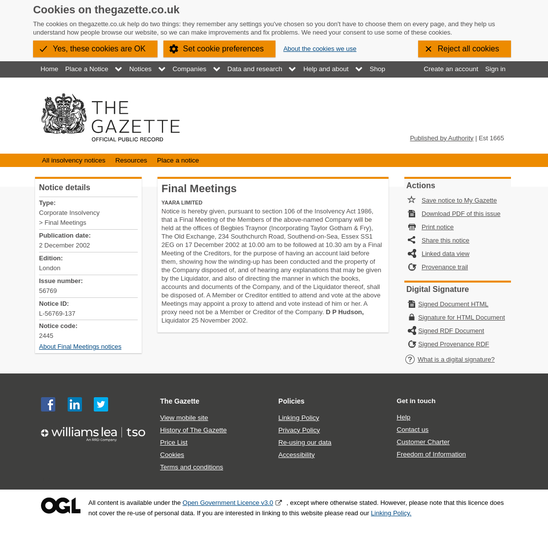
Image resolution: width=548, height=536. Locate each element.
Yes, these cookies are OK (99, 48)
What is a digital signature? (450, 359)
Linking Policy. (391, 513)
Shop (378, 69)
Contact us (412, 429)
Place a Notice (86, 69)
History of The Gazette (193, 430)
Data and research (255, 69)
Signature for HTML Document (461, 317)
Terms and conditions (191, 467)
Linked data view (446, 253)
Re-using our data (304, 442)
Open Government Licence (60, 505)
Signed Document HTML (453, 304)
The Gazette (179, 401)
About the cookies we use (319, 48)
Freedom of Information (431, 454)
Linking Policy (298, 417)
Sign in (495, 69)
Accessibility (296, 454)
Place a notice (178, 160)
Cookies (172, 454)
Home (49, 69)
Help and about (326, 69)
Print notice (438, 227)
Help (403, 417)
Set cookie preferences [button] (223, 48)
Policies (291, 401)
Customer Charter (422, 442)
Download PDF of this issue (461, 213)
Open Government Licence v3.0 (228, 502)
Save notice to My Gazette (459, 200)
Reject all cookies (469, 48)
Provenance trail (445, 267)
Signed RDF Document (451, 330)
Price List (174, 442)
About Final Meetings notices (80, 346)
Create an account (451, 69)
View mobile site (184, 417)
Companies (189, 69)
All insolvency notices (73, 160)
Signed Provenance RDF (453, 344)
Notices (140, 69)
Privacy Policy (299, 430)
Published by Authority (441, 138)
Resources (131, 160)
